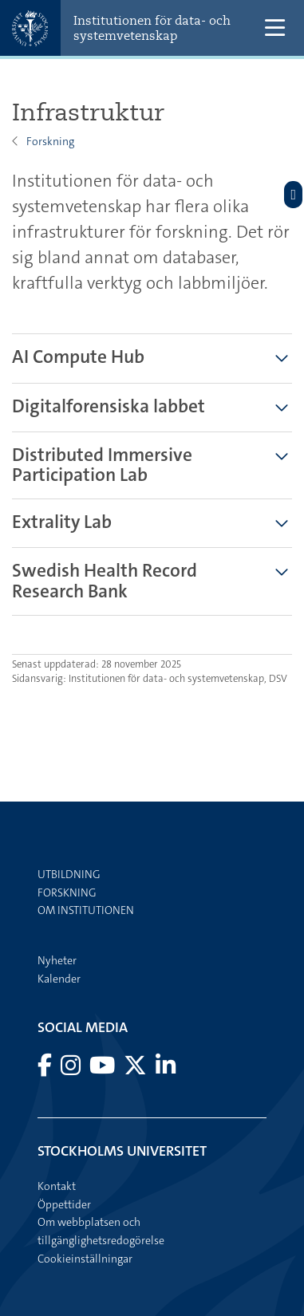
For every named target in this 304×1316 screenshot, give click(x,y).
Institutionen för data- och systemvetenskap (152, 28)
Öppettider (64, 1204)
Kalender (59, 978)
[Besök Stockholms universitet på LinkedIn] (166, 1069)
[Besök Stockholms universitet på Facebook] (46, 1069)
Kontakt (57, 1186)
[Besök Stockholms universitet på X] (136, 1069)
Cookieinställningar (85, 1258)
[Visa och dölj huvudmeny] (275, 28)
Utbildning (69, 874)
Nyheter (57, 960)
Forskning (50, 141)
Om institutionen (86, 910)
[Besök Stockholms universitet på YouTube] (103, 1069)
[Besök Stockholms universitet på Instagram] (72, 1069)
